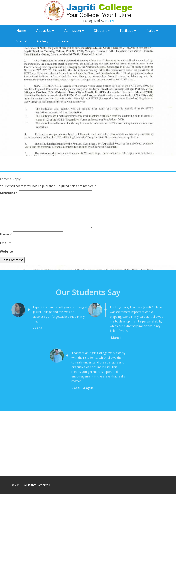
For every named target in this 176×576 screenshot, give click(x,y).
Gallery (42, 41)
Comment (9, 193)
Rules (152, 30)
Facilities (128, 30)
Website (6, 251)
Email (5, 243)
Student (102, 30)
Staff (21, 41)
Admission (74, 30)
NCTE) (109, 21)
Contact (64, 41)
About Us (45, 30)
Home (21, 30)
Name (6, 234)
